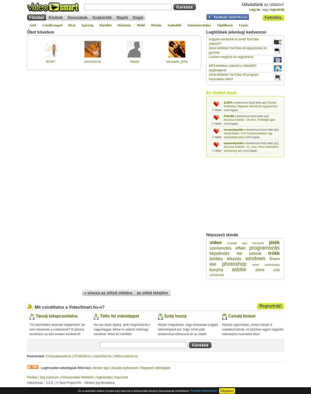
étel (213, 264)
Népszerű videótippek (155, 368)
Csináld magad (52, 25)
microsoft (258, 243)
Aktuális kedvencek (124, 368)
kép (244, 243)
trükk (274, 253)
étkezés (234, 259)
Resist (134, 61)
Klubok (56, 17)
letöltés (216, 259)
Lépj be (254, 9)
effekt (240, 248)
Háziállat (106, 25)
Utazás (243, 25)
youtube (232, 243)
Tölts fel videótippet (119, 316)
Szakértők (102, 17)
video (216, 242)
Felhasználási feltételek (77, 377)
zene (259, 270)
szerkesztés (220, 248)
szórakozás (217, 274)
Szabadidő (174, 25)
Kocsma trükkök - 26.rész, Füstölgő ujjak (249, 119)
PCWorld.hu (82, 356)
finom (274, 259)
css (276, 270)
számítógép (272, 264)
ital (239, 253)
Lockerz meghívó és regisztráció (231, 57)
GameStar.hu (102, 356)
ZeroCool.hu (92, 61)
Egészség (87, 25)
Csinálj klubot (242, 316)
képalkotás (220, 253)
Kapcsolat (121, 377)
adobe (239, 269)
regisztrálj (276, 9)
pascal (255, 253)
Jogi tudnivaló (49, 377)
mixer (255, 264)
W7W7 (50, 61)
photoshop (234, 264)
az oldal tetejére (152, 293)
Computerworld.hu (58, 356)
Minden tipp (100, 368)
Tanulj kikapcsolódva (57, 316)
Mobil (141, 25)
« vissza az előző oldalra (108, 293)
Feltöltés (273, 17)
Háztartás (124, 25)
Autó (33, 25)
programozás (264, 248)
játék (274, 242)
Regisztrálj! (270, 306)
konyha (216, 270)
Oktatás (156, 25)
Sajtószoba (103, 377)
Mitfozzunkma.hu (126, 356)
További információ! (203, 391)
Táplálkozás (225, 25)
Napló (122, 17)
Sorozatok (78, 17)
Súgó (138, 17)
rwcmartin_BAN (177, 61)
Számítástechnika (199, 25)
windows (256, 258)
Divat (72, 25)
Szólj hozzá (175, 316)
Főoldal (36, 17)
